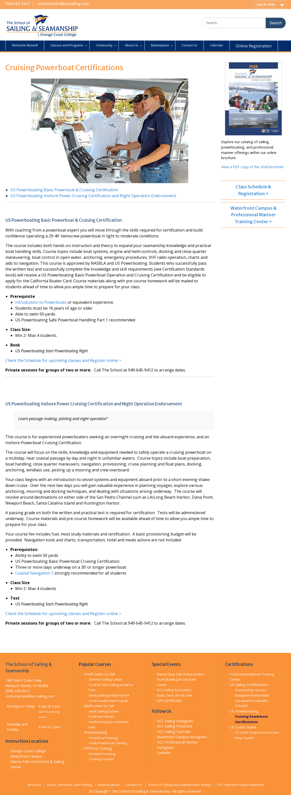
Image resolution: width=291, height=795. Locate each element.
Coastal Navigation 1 (34, 573)
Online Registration (254, 46)
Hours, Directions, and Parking (69, 784)
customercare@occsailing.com (63, 3)
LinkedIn (163, 752)
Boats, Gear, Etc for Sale (174, 695)
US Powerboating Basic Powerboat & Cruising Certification (64, 189)
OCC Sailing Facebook (174, 726)
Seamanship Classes (250, 690)
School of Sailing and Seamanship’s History (179, 784)
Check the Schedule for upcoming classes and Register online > (63, 360)
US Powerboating (244, 711)
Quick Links (266, 4)
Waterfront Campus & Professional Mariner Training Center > (253, 214)
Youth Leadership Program (108, 701)
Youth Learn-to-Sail (99, 674)
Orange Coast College (28, 751)
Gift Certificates (169, 700)
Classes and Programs (66, 45)
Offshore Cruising (98, 748)
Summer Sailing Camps (105, 679)
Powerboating (95, 732)
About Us (131, 45)
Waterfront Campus (26, 756)
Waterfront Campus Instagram (182, 737)
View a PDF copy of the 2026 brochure (252, 166)
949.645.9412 (17, 3)
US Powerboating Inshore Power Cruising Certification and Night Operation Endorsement (93, 195)
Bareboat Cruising (102, 754)
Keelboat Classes (101, 716)
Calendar (216, 45)
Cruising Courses (101, 759)
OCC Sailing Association (174, 690)
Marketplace (160, 45)
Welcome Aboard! (25, 45)
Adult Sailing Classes (104, 711)
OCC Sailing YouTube (174, 731)
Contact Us (189, 45)
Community (104, 45)
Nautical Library (109, 784)
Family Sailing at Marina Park (109, 695)
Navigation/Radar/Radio (252, 695)
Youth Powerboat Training (108, 743)
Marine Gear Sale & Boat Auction (180, 674)
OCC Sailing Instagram (175, 721)
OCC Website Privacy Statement (240, 784)
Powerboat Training (103, 738)
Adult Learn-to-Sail (99, 705)
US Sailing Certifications (249, 684)
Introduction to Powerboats (41, 302)
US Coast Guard (243, 727)
